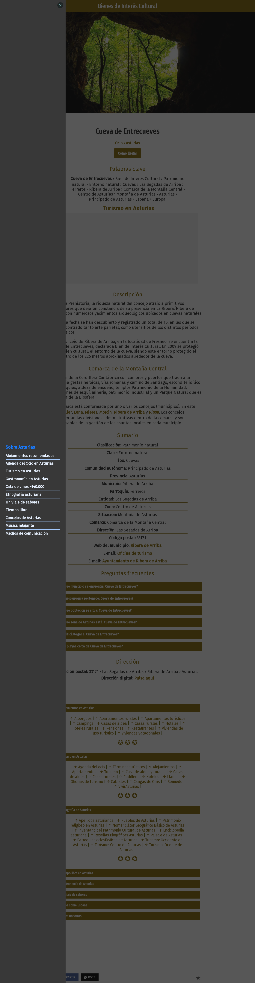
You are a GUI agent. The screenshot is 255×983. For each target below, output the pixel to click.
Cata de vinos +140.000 (25, 486)
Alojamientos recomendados (30, 455)
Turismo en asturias (23, 471)
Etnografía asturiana (23, 494)
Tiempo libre (16, 510)
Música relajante (20, 525)
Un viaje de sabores (22, 502)
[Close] (60, 5)
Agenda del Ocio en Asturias (30, 463)
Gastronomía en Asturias (27, 479)
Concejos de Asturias (23, 518)
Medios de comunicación (27, 533)
